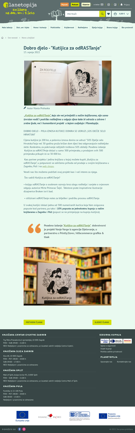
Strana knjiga (112, 27)
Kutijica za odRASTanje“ (38, 115)
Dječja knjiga (97, 27)
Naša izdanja (7, 27)
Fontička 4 (7, 391)
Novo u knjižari (28, 37)
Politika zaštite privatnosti (111, 351)
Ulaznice (86, 4)
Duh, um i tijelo (23, 27)
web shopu (48, 166)
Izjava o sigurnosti (108, 346)
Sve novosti (13, 37)
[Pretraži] (102, 14)
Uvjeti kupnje (106, 348)
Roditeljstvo (83, 27)
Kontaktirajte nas (124, 361)
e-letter (98, 4)
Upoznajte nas (106, 361)
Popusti (64, 4)
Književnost (69, 27)
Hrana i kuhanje (39, 27)
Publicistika (55, 27)
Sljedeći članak (102, 322)
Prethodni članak (34, 322)
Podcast (75, 4)
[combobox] (82, 14)
